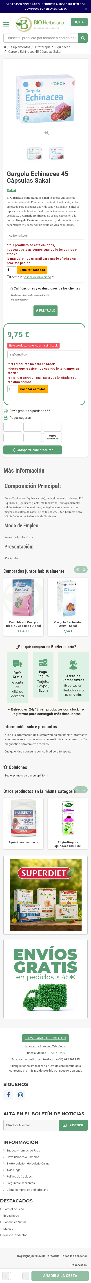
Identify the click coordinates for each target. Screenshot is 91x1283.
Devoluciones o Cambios (23, 1157)
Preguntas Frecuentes (21, 1183)
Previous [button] (77, 569)
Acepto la (31, 277)
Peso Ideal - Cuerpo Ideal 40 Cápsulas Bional (23, 624)
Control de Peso (13, 1209)
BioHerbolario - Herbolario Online (28, 1163)
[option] (23, 607)
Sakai (11, 191)
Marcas (8, 1228)
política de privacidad (37, 277)
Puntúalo (45, 310)
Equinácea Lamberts (23, 842)
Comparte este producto (32, 450)
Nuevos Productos (15, 1235)
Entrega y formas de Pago (23, 1150)
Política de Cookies (19, 1176)
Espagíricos (11, 1215)
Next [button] (84, 569)
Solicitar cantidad (32, 270)
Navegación (6, 24)
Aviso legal (14, 1170)
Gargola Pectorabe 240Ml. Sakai (68, 624)
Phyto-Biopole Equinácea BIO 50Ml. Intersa (67, 846)
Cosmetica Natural (15, 1222)
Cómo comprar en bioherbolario (27, 1189)
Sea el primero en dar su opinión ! (26, 775)
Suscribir (73, 1125)
